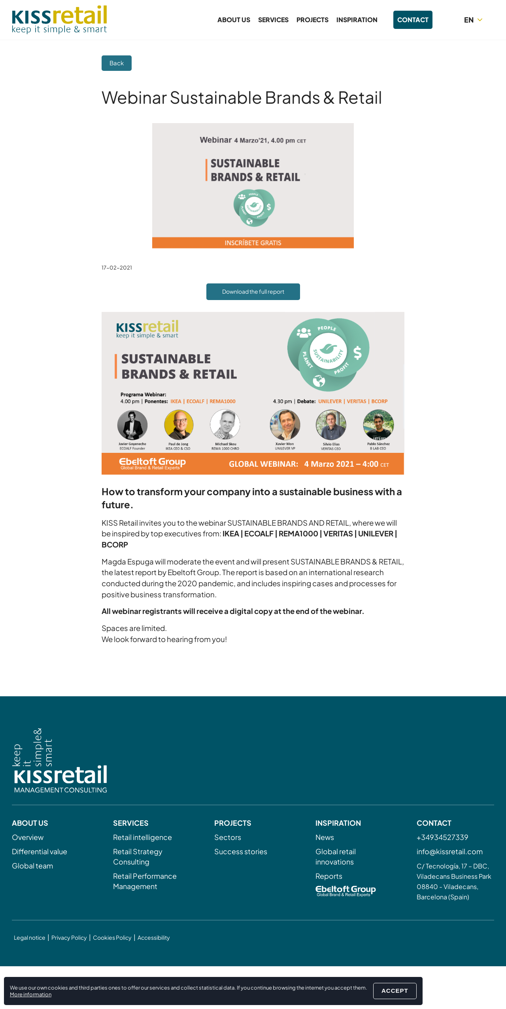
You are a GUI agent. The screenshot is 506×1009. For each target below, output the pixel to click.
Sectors (227, 837)
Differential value (39, 851)
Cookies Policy (112, 937)
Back (117, 63)
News (324, 837)
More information (30, 994)
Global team (32, 865)
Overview (27, 837)
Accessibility (154, 937)
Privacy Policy (69, 937)
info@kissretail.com (450, 851)
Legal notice (29, 937)
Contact (413, 19)
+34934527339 (442, 837)
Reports (328, 875)
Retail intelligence (142, 837)
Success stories (240, 851)
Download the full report (253, 291)
